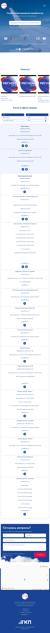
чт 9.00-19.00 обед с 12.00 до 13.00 (25, 245)
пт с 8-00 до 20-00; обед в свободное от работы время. (25, 406)
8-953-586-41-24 (25, 333)
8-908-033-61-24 (25, 274)
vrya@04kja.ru (25, 430)
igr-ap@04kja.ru (25, 448)
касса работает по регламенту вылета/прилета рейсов (25, 297)
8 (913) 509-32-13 (26, 609)
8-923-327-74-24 (25, 460)
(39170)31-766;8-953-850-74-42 (25, 369)
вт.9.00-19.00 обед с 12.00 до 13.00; (25, 238)
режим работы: (25, 485)
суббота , (19, 139)
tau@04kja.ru (25, 383)
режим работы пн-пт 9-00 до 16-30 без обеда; (25, 205)
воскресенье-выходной (27, 139)
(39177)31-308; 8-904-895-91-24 (25, 424)
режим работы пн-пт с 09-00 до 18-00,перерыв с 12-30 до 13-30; (25, 373)
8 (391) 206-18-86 (25, 610)
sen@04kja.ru (25, 322)
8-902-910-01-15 (25, 311)
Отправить (40, 555)
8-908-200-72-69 (25, 442)
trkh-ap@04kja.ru (25, 511)
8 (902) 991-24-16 (25, 227)
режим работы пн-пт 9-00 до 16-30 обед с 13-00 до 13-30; (25, 315)
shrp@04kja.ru (25, 285)
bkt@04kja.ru (25, 412)
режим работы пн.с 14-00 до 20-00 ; (25, 398)
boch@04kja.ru (25, 215)
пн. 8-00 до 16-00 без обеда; (25, 489)
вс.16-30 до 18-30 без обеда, (25, 507)
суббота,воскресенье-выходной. (25, 318)
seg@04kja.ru (25, 470)
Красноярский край (8, 120)
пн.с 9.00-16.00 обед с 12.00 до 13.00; (25, 234)
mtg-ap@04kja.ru (25, 300)
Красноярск (6, 117)
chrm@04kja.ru (25, 166)
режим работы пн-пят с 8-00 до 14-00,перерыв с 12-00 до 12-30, (25, 157)
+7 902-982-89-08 (27, 49)
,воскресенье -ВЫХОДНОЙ (27, 376)
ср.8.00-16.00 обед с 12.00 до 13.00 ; (25, 242)
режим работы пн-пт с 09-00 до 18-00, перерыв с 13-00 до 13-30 (25, 135)
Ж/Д (28, 120)
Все (4, 115)
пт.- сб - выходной (25, 504)
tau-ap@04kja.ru (25, 358)
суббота (18, 376)
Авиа (28, 117)
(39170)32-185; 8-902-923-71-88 (25, 351)
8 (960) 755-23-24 (25, 181)
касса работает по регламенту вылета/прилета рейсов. (25, 185)
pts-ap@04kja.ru (25, 263)
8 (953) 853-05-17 (25, 199)
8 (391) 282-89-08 (25, 132)
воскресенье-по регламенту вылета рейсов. (25, 212)
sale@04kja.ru (25, 142)
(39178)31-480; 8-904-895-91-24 (25, 394)
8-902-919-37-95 (25, 293)
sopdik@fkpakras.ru (25, 188)
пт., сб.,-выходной (25, 249)
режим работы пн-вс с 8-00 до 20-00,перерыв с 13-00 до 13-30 (25, 445)
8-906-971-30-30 (25, 482)
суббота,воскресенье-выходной (25, 161)
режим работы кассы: (25, 230)
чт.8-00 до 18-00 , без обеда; (25, 500)
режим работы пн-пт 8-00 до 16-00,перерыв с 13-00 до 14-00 (25, 355)
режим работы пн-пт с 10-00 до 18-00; (25, 463)
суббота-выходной (25, 209)
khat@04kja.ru (25, 340)
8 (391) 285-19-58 (25, 153)
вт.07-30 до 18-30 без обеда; (25, 493)
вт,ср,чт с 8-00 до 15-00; (25, 402)
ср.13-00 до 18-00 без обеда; (25, 496)
